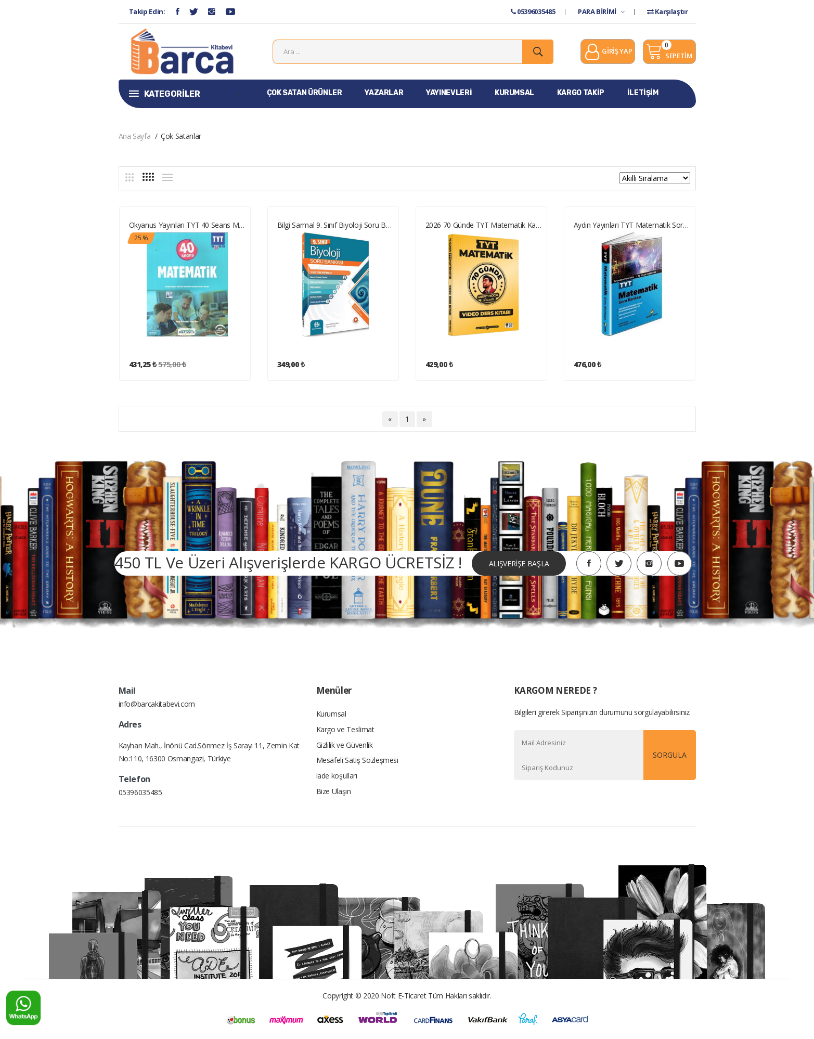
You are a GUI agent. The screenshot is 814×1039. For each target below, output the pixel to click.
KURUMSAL (514, 93)
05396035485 (533, 11)
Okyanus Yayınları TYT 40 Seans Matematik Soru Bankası (187, 226)
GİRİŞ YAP (608, 53)
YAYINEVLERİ (449, 93)
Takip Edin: (147, 11)
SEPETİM (669, 52)
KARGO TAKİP (580, 93)
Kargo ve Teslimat (345, 731)
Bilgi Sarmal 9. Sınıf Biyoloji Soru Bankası (335, 226)
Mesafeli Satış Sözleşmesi (357, 762)
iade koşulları (336, 778)
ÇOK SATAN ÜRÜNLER (304, 93)
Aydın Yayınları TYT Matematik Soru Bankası (632, 226)
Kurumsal (331, 715)
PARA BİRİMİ (601, 11)
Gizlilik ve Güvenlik (344, 746)
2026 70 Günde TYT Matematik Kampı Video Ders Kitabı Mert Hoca (483, 226)
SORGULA (670, 756)
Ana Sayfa (135, 137)
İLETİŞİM (642, 93)
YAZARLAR (384, 93)
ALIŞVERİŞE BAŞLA (518, 564)
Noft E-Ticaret (403, 997)
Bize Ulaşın (333, 793)
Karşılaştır (667, 11)
